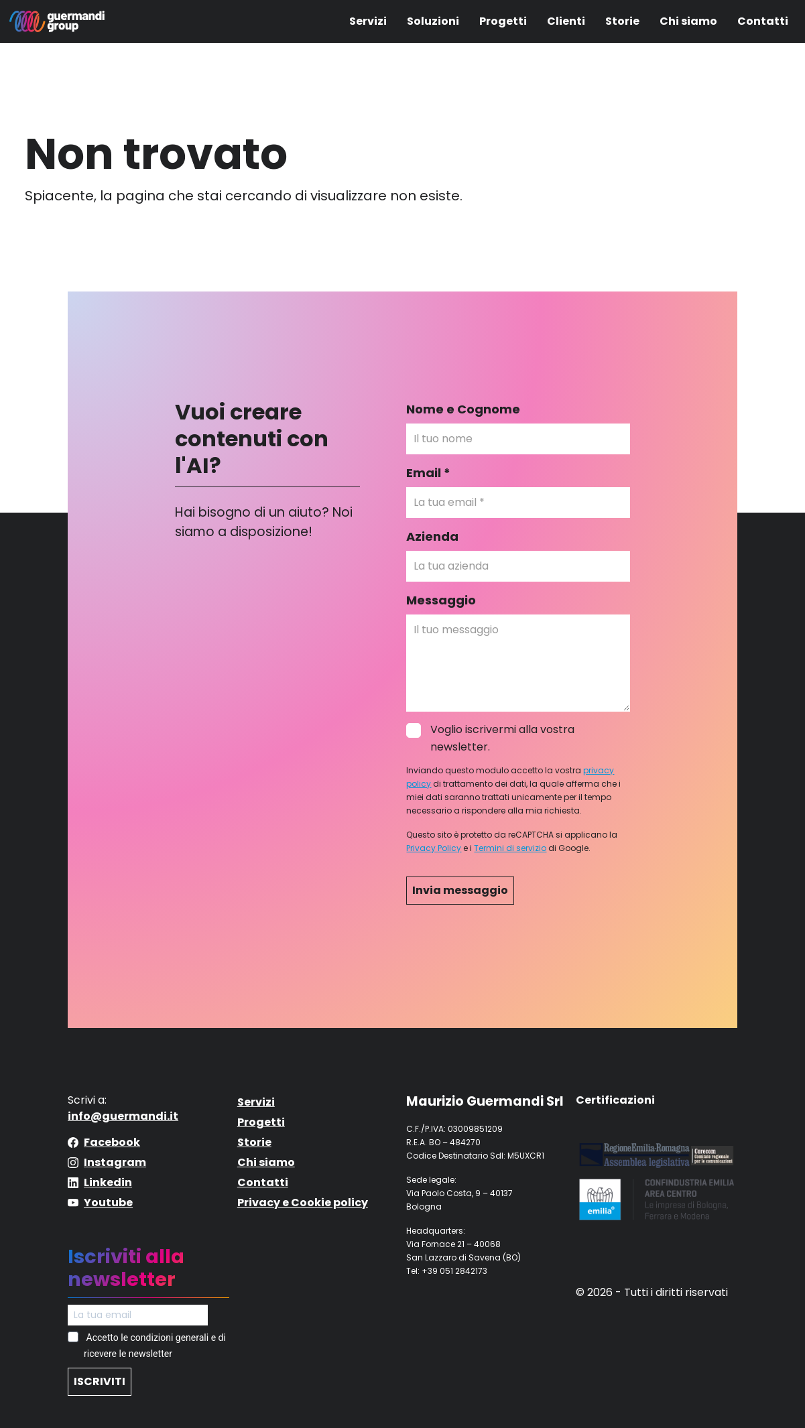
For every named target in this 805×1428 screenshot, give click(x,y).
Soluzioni (433, 21)
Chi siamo (688, 21)
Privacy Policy (433, 848)
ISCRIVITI (99, 1381)
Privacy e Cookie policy (302, 1202)
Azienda (432, 536)
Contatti (762, 21)
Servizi (368, 21)
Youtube (108, 1202)
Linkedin (108, 1182)
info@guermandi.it (123, 1116)
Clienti (566, 21)
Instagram (115, 1162)
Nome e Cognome (463, 409)
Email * (428, 472)
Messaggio (441, 600)
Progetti (503, 21)
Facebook (112, 1142)
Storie (622, 21)
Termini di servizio (510, 848)
